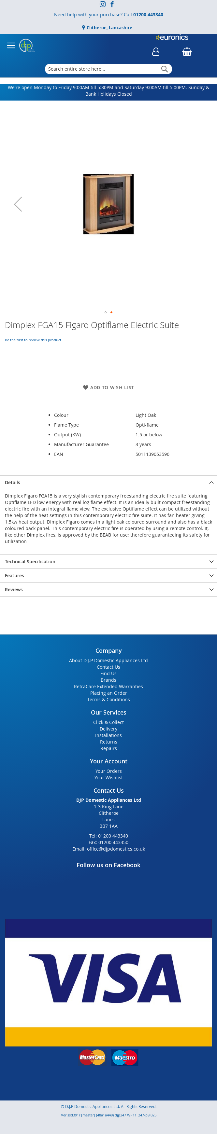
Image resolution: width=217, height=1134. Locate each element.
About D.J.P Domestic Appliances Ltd (108, 660)
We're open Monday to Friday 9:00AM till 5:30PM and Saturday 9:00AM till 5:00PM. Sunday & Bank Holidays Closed (108, 90)
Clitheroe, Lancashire (109, 28)
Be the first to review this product (33, 339)
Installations (108, 735)
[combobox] (108, 69)
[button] (18, 204)
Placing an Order (108, 693)
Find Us (108, 673)
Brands (108, 680)
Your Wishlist (108, 777)
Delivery (108, 729)
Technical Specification (30, 561)
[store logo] (27, 45)
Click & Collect (108, 722)
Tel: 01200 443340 (108, 836)
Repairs (108, 748)
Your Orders (108, 771)
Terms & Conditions (108, 699)
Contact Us (108, 667)
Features (14, 575)
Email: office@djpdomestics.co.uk (108, 849)
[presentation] (108, 482)
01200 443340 (148, 14)
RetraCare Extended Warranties (108, 686)
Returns (108, 742)
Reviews (14, 589)
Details (12, 482)
